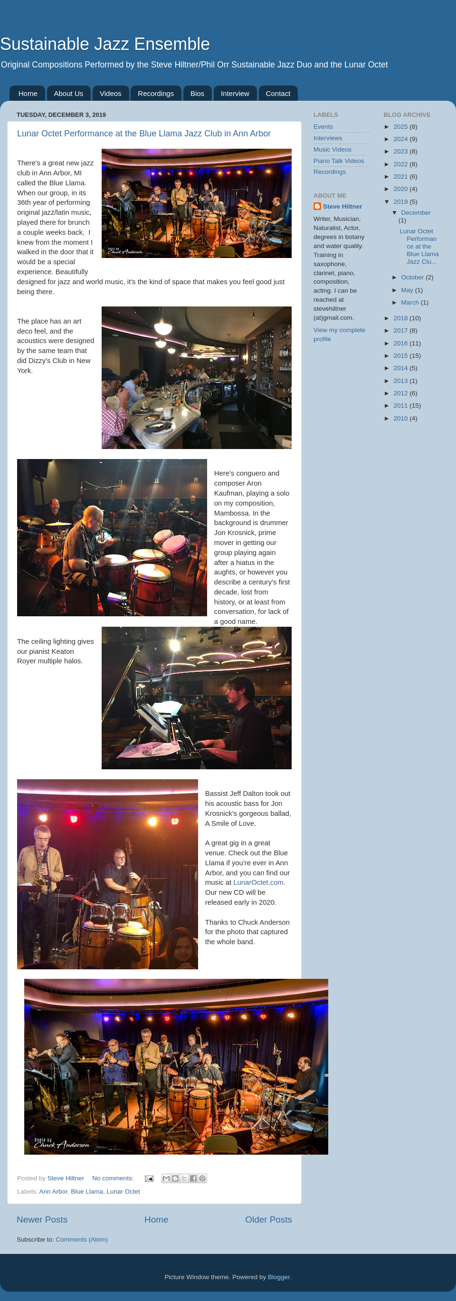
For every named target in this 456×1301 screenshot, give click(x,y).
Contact (278, 93)
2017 (401, 330)
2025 (401, 126)
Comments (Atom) (82, 1239)
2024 (401, 139)
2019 (401, 201)
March (411, 302)
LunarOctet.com (258, 882)
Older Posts (268, 1219)
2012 (401, 393)
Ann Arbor (53, 1191)
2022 (401, 164)
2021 (401, 176)
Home (28, 93)
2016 (401, 343)
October (413, 277)
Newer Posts (42, 1219)
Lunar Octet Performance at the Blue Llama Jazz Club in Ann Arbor (144, 133)
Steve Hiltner (342, 206)
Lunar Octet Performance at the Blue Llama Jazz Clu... (419, 247)
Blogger (279, 1277)
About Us (69, 93)
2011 (401, 405)
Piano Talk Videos (339, 160)
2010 (401, 418)
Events (323, 126)
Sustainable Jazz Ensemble (105, 44)
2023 (401, 151)
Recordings (156, 93)
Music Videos (333, 149)
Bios (197, 93)
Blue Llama (87, 1191)
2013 (401, 380)
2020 (401, 188)
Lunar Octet (123, 1191)
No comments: (113, 1178)
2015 (401, 355)
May (408, 290)
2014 (401, 368)
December (416, 212)
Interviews (328, 138)
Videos (111, 93)
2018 (401, 318)
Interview (235, 93)
